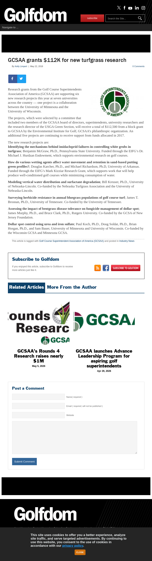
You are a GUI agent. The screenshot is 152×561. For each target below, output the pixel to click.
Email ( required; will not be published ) (84, 406)
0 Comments (138, 66)
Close (80, 552)
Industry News (126, 241)
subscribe (92, 18)
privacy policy (72, 545)
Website (70, 415)
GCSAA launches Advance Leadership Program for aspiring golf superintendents (104, 358)
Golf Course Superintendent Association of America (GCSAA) (71, 241)
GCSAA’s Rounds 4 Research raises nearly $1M (38, 356)
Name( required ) (74, 397)
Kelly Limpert (21, 66)
